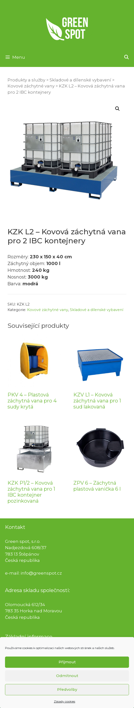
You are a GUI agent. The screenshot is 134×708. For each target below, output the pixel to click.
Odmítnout (67, 682)
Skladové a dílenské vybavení (80, 79)
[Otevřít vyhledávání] (126, 57)
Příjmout (67, 669)
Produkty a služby (26, 79)
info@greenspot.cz (41, 573)
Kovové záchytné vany (31, 85)
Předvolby (67, 696)
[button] (117, 108)
